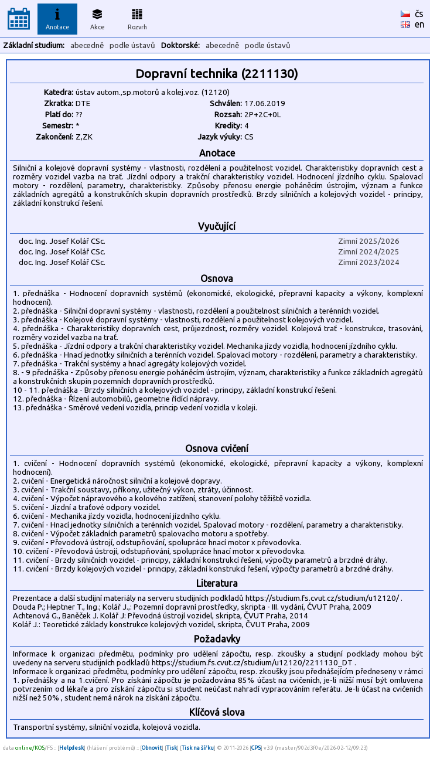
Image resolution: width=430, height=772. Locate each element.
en (420, 24)
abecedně (87, 45)
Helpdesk (71, 747)
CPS (256, 747)
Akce (97, 17)
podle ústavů (132, 45)
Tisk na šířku (198, 747)
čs (419, 13)
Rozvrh (137, 17)
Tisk (171, 747)
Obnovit (152, 747)
